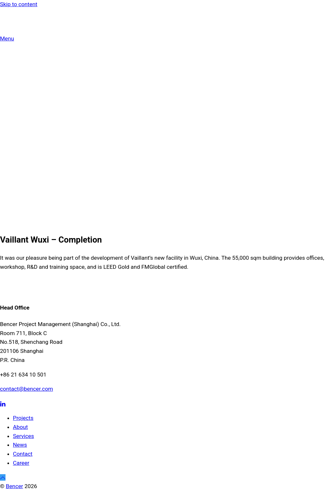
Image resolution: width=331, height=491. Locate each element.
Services (23, 436)
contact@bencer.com (26, 389)
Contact (22, 454)
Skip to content (18, 4)
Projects (23, 418)
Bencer (14, 486)
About (20, 427)
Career (21, 463)
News (20, 445)
